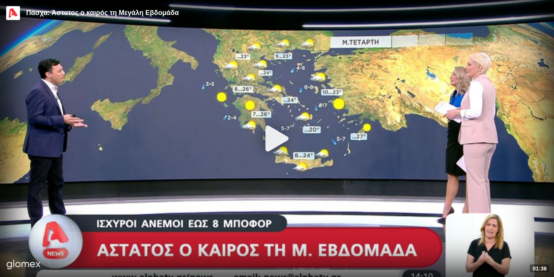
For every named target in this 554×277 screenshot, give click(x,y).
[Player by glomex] (23, 265)
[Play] (277, 138)
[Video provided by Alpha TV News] (13, 13)
